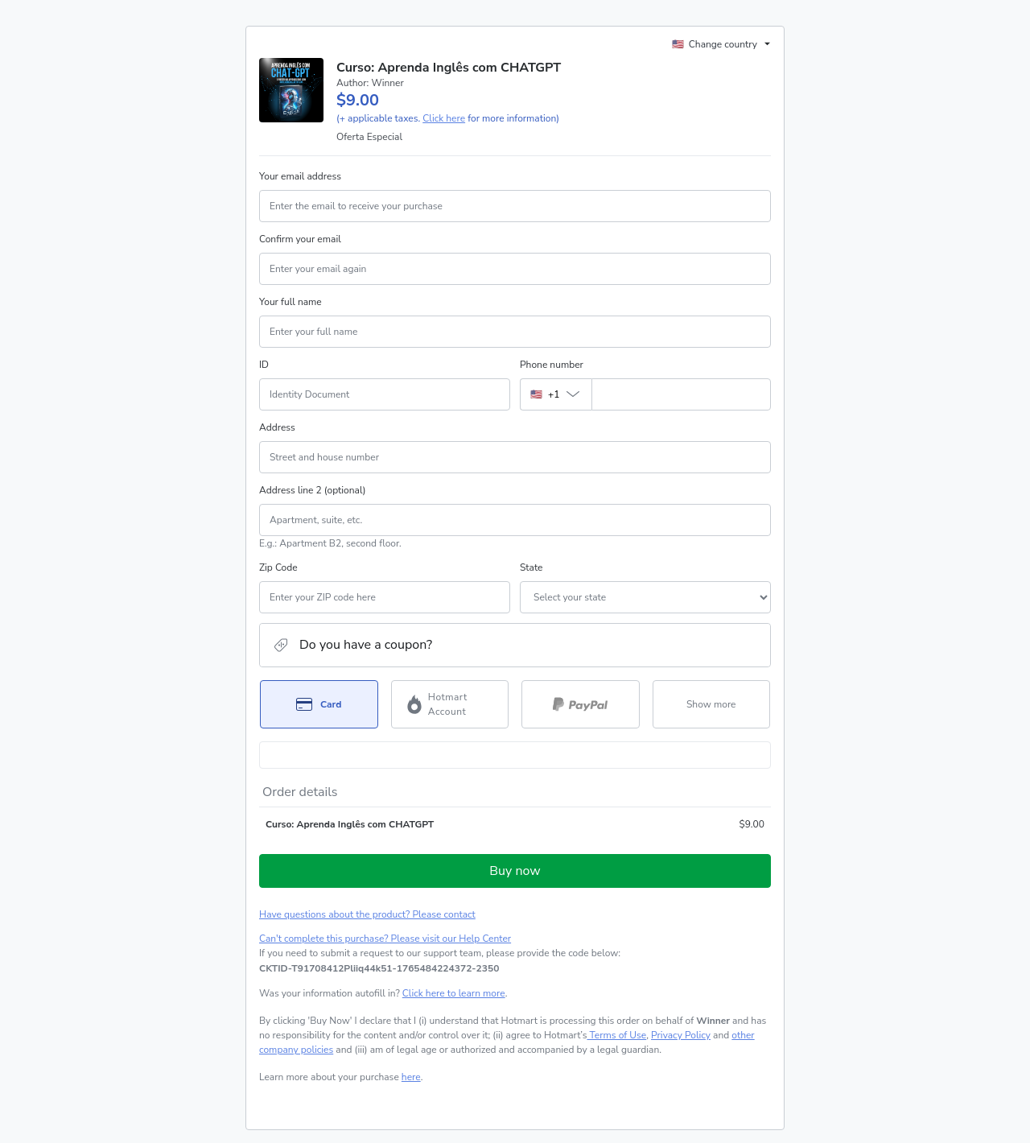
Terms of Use (616, 1035)
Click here (443, 118)
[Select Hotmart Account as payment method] (450, 704)
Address (277, 427)
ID (264, 364)
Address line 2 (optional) (312, 490)
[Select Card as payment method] (319, 704)
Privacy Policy (681, 1035)
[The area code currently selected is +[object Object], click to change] (555, 394)
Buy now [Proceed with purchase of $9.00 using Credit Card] (514, 871)
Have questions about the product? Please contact (367, 914)
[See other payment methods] (711, 704)
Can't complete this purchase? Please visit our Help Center (385, 938)
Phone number (551, 364)
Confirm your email (300, 239)
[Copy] (379, 968)
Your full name (290, 301)
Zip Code (278, 567)
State (531, 567)
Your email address (300, 176)
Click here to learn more (453, 993)
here (411, 1077)
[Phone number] (681, 394)
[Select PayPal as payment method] (580, 704)
